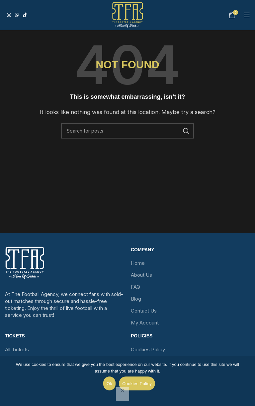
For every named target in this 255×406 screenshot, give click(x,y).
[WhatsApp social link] (17, 15)
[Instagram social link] (9, 15)
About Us (141, 275)
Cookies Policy (148, 349)
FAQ (135, 287)
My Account (145, 322)
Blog (136, 299)
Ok (109, 383)
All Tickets (17, 349)
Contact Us (144, 311)
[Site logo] (127, 14)
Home (138, 263)
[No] (122, 394)
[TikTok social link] (25, 15)
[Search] (127, 131)
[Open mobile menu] (246, 15)
